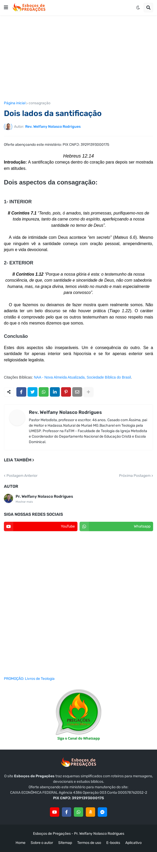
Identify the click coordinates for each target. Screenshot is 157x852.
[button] (6, 7)
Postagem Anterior (21, 476)
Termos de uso (89, 843)
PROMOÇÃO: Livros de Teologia (29, 678)
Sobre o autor (42, 843)
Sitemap (65, 843)
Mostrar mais (24, 501)
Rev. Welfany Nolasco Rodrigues (65, 412)
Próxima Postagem (135, 476)
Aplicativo (133, 843)
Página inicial (14, 103)
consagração (39, 103)
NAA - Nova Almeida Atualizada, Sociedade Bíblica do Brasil (82, 377)
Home (20, 843)
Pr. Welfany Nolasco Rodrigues (44, 496)
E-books (113, 843)
